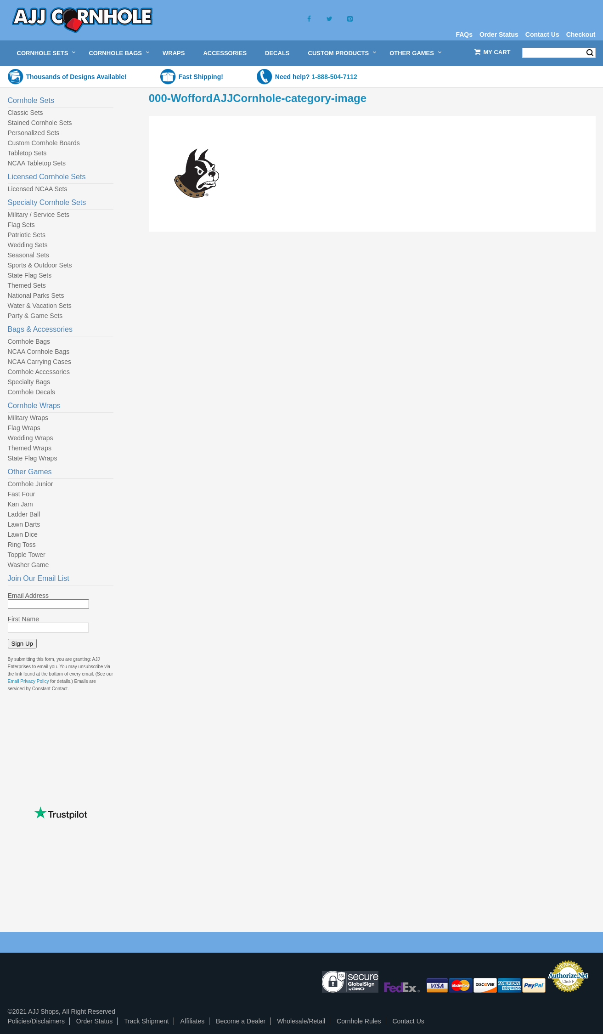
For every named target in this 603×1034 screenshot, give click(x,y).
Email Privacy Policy (28, 681)
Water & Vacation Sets (40, 305)
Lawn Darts (24, 524)
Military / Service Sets (39, 214)
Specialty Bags (29, 382)
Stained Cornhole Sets (40, 122)
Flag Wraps (24, 428)
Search (590, 53)
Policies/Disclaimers (36, 1021)
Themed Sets (27, 285)
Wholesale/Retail (301, 1021)
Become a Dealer (240, 1021)
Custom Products (338, 53)
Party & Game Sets (35, 315)
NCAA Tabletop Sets (37, 163)
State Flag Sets (30, 275)
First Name (23, 619)
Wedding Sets (28, 245)
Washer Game (28, 564)
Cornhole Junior (30, 484)
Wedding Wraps (30, 438)
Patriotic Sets (26, 235)
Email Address (28, 595)
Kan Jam (20, 504)
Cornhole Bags (115, 53)
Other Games (411, 53)
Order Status (498, 34)
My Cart (497, 52)
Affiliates (192, 1021)
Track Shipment (146, 1021)
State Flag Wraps (32, 458)
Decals (277, 53)
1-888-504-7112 (334, 76)
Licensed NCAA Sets (38, 189)
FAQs (464, 34)
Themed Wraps (29, 448)
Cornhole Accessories (39, 371)
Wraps (174, 53)
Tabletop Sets (27, 153)
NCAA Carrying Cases (40, 361)
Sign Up (22, 643)
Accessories (225, 53)
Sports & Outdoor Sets (40, 265)
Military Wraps (28, 417)
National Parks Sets (36, 295)
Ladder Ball (24, 514)
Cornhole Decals (32, 392)
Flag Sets (21, 224)
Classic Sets (25, 112)
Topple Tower (26, 554)
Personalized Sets (34, 132)
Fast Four (21, 494)
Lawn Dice (23, 534)
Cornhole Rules (359, 1021)
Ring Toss (22, 544)
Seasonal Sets (28, 255)
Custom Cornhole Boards (44, 143)
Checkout (581, 34)
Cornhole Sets (42, 53)
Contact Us (542, 34)
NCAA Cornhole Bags (39, 351)
